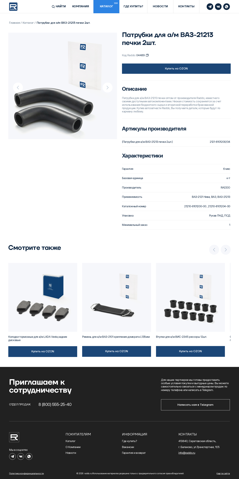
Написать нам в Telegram (195, 405)
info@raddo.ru (186, 452)
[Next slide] (108, 88)
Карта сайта (223, 473)
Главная (14, 23)
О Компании (73, 447)
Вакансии (128, 447)
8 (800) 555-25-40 (55, 404)
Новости (71, 452)
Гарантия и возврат (134, 452)
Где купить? (129, 441)
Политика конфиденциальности (26, 473)
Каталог (28, 23)
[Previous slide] (18, 88)
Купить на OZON (176, 68)
